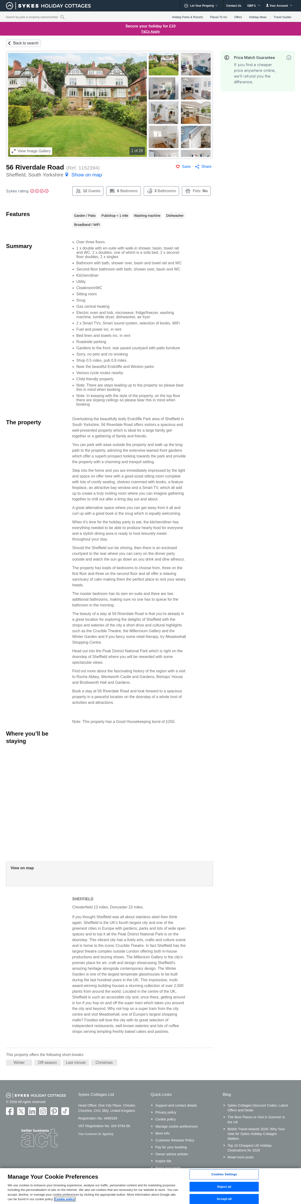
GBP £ (253, 5)
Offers (238, 17)
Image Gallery (31, 151)
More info (162, 1133)
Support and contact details (176, 1105)
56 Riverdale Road (35, 167)
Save (186, 166)
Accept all (224, 1199)
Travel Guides (282, 17)
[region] (150, 1186)
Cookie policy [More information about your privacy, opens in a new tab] (65, 1199)
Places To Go (218, 17)
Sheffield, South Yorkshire (54, 174)
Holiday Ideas (258, 17)
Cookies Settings (224, 1174)
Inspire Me (163, 1161)
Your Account (279, 5)
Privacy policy (165, 1112)
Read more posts (240, 1157)
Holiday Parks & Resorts (187, 17)
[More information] (289, 57)
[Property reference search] (62, 17)
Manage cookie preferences (176, 1126)
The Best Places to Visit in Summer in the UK (256, 1119)
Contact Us (233, 5)
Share (206, 166)
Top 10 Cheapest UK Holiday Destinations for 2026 (249, 1148)
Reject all (224, 1186)
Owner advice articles (171, 1154)
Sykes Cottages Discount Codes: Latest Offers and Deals (257, 1107)
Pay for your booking (171, 1147)
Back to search (26, 43)
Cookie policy (165, 1119)
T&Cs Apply (150, 31)
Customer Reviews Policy (174, 1140)
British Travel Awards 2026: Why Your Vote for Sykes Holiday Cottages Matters (256, 1133)
